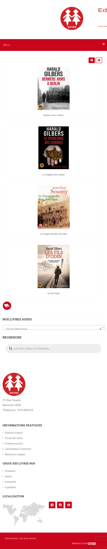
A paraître (10, 487)
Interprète (10, 481)
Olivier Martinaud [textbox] (52, 328)
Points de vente (14, 438)
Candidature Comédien (18, 448)
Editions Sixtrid (14, 432)
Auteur (8, 476)
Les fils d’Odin (53, 293)
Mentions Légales (15, 454)
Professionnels (14, 443)
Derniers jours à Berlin (53, 115)
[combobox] (53, 327)
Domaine (10, 470)
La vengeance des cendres (53, 174)
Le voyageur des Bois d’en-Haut (53, 234)
